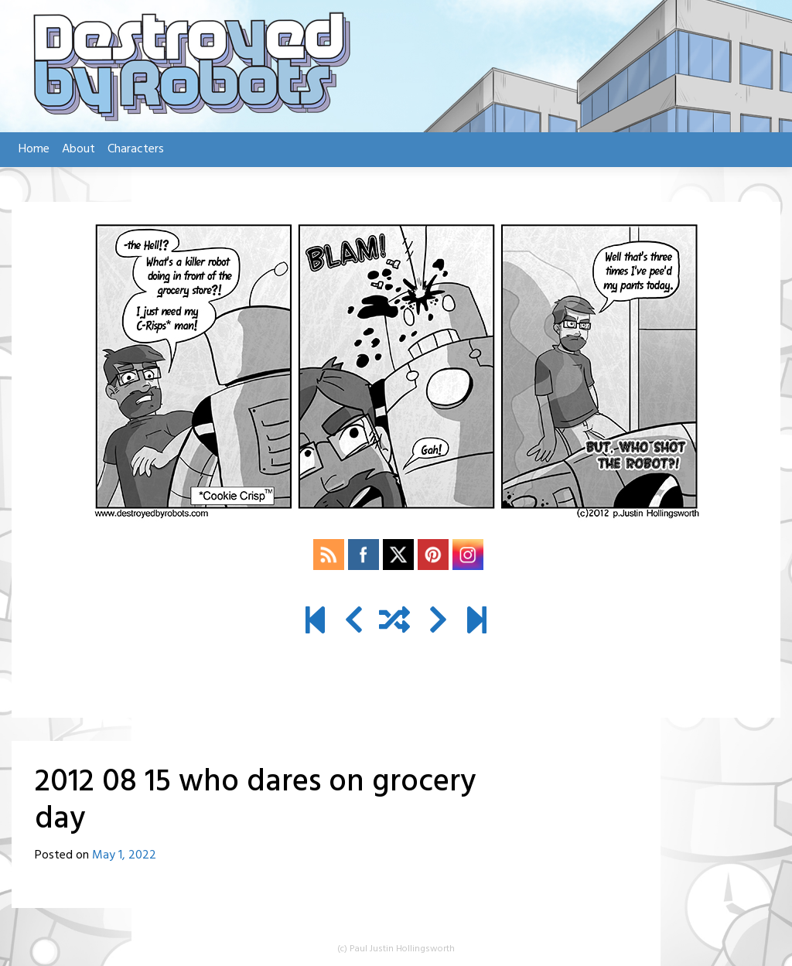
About (78, 149)
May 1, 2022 (124, 855)
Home (34, 149)
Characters (136, 149)
